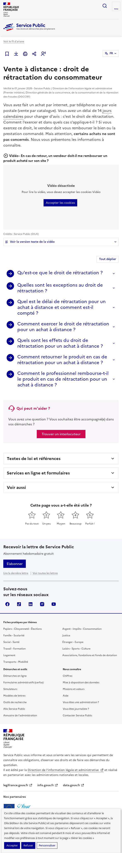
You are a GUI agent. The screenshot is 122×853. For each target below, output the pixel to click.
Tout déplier (107, 259)
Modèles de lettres (14, 696)
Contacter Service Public (77, 715)
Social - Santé (11, 642)
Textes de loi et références (33, 458)
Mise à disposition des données (81, 682)
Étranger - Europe (72, 642)
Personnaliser (47, 845)
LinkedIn (30, 604)
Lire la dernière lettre (15, 573)
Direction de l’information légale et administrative (66, 770)
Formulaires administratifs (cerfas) (23, 682)
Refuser (28, 845)
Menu (116, 9)
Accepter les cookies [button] (60, 203)
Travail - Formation (14, 649)
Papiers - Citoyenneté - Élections (22, 629)
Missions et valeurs (73, 689)
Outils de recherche (15, 702)
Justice (66, 635)
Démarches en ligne (15, 676)
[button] (43, 54)
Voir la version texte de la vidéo (32, 242)
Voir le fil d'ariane (13, 41)
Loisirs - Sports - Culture (76, 649)
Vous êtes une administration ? (81, 702)
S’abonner (15, 563)
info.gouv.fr (47, 785)
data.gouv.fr (73, 785)
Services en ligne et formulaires (38, 473)
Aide (65, 696)
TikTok (19, 604)
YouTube (54, 604)
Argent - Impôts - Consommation (82, 629)
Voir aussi (16, 487)
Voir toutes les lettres (45, 573)
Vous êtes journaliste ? (76, 709)
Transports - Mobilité (15, 662)
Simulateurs (10, 689)
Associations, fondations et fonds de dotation (89, 655)
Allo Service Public (14, 709)
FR (111, 53)
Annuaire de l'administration (20, 715)
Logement (9, 655)
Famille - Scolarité (13, 635)
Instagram (42, 604)
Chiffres (67, 676)
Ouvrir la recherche (105, 6)
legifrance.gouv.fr (17, 785)
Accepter (12, 845)
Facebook (7, 604)
